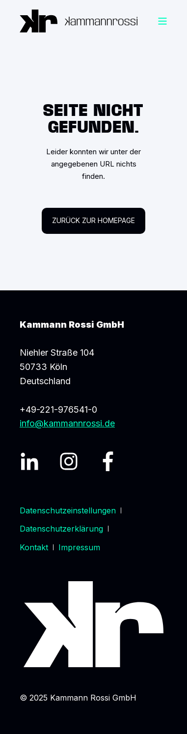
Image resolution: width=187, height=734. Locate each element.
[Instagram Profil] (69, 461)
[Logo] (94, 624)
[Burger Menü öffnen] (162, 21)
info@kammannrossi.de (67, 423)
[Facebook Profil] (108, 461)
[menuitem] (68, 510)
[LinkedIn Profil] (29, 461)
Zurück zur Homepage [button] (93, 220)
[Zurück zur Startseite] (78, 20)
